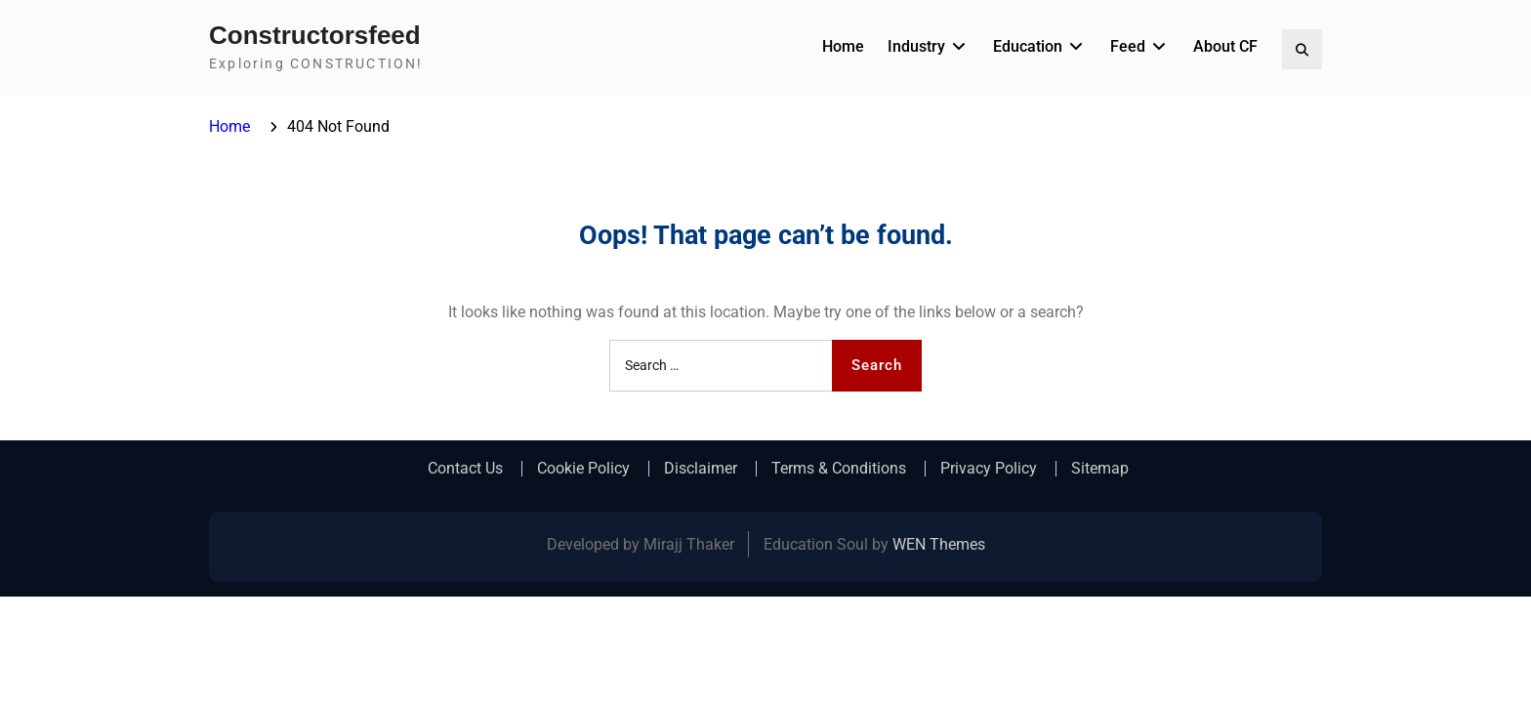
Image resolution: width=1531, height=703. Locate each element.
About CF (1225, 46)
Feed (1127, 46)
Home (843, 46)
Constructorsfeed (315, 35)
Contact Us (465, 468)
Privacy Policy (988, 468)
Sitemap (1100, 468)
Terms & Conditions (838, 468)
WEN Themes (938, 544)
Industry (916, 46)
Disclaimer (700, 468)
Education (1027, 46)
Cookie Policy (583, 468)
